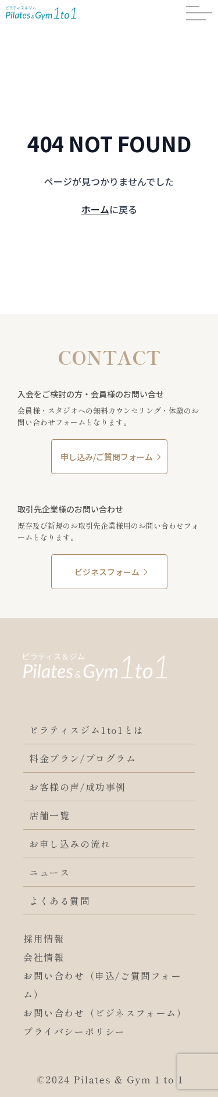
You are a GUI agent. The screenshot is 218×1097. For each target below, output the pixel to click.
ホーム (95, 209)
